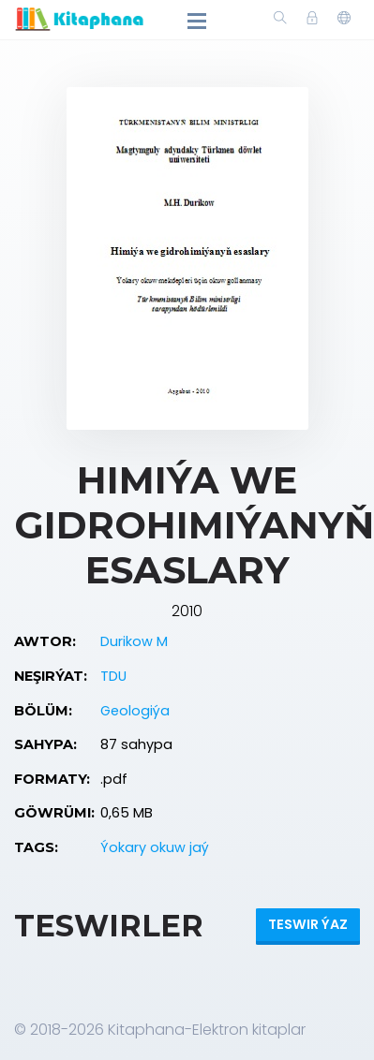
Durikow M (134, 641)
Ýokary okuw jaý (154, 847)
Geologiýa (135, 710)
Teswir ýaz (308, 924)
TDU (113, 676)
